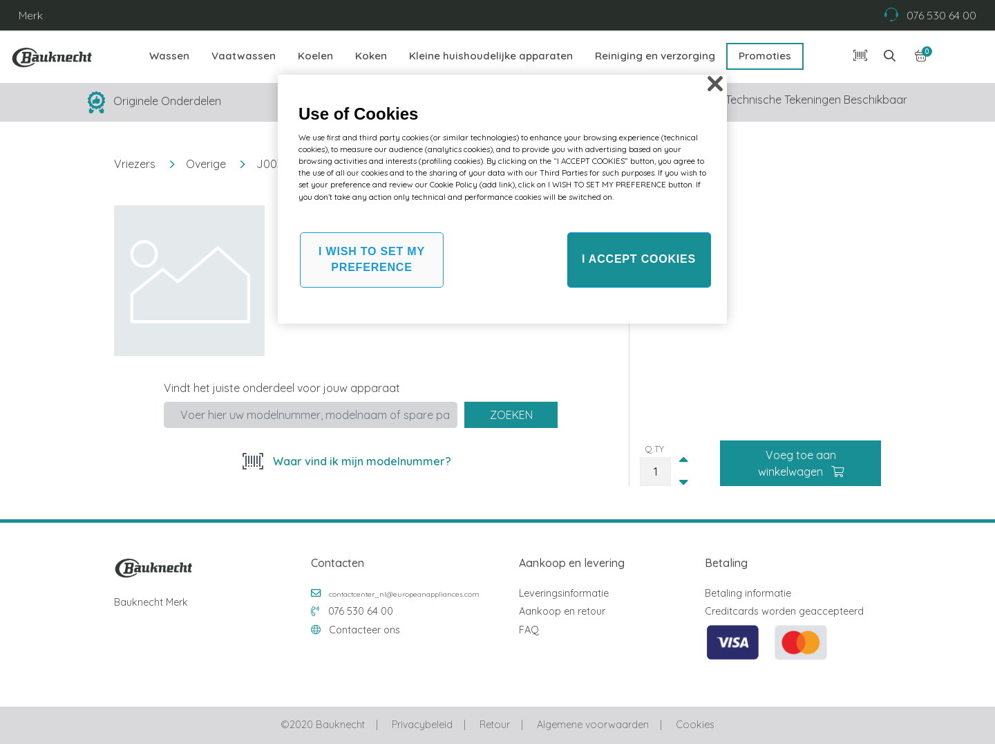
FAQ (529, 630)
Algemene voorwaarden (593, 724)
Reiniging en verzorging (655, 55)
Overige (206, 164)
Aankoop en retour (562, 611)
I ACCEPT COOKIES (639, 259)
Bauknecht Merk (151, 602)
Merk (31, 15)
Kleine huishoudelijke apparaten (491, 55)
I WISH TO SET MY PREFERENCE (372, 258)
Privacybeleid (422, 724)
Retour (495, 724)
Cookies (695, 724)
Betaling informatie (748, 593)
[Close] (715, 83)
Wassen (169, 55)
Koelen (315, 55)
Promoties (765, 55)
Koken (371, 55)
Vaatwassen (243, 55)
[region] (502, 199)
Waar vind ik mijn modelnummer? (360, 461)
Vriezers (134, 164)
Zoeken (511, 415)
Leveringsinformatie (564, 593)
